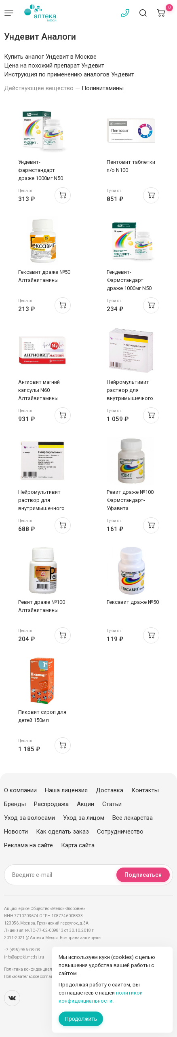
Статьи (112, 804)
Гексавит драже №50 (133, 602)
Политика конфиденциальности (34, 969)
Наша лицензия (66, 790)
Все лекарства (132, 817)
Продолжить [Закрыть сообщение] (81, 1019)
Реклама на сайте (28, 845)
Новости (16, 831)
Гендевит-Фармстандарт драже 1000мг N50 (129, 280)
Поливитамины (103, 88)
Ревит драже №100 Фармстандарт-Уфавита (130, 500)
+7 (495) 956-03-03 (22, 950)
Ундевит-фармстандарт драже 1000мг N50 (40, 170)
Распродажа (51, 804)
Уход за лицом (83, 817)
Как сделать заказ (62, 831)
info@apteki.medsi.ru (24, 957)
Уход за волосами (29, 817)
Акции (85, 804)
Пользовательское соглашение (33, 976)
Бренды (15, 804)
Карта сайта (78, 845)
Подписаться (143, 875)
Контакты (145, 790)
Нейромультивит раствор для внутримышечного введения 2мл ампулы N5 (41, 508)
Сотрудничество (120, 831)
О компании (20, 790)
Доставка (109, 790)
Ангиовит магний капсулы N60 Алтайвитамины (39, 390)
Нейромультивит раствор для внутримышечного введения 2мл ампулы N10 (130, 398)
